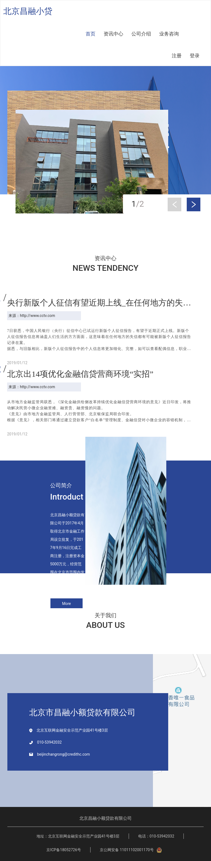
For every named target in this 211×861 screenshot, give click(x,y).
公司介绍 (141, 34)
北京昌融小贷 (27, 11)
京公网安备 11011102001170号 (131, 850)
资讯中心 (113, 34)
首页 (90, 34)
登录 (195, 55)
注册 (177, 55)
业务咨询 (169, 34)
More (66, 603)
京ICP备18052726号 (63, 850)
